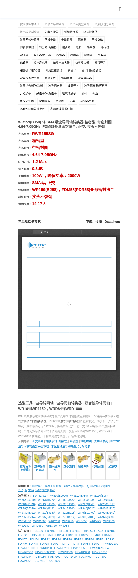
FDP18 (67, 539)
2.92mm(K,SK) (80, 486)
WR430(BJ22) (27, 512)
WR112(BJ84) (79, 495)
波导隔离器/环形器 (95, 85)
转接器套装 (87, 101)
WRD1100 (24, 521)
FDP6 (54, 543)
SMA (31, 490)
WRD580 (24, 525)
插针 (84, 93)
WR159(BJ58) (106, 499)
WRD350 (81, 521)
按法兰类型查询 (79, 24)
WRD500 (109, 521)
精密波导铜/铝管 (30, 70)
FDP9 (95, 543)
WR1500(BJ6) (86, 499)
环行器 (105, 47)
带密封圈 (86, 441)
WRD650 (37, 525)
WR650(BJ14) (27, 517)
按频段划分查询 (104, 24)
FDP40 (22, 543)
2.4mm (66, 486)
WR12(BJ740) (27, 499)
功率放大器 (82, 62)
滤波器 (24, 55)
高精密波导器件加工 (62, 108)
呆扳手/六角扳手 (46, 93)
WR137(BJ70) (47, 499)
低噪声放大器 (61, 62)
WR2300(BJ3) (106, 504)
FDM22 (83, 535)
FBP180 (110, 530)
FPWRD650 (82, 552)
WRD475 (95, 521)
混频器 (88, 55)
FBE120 (38, 530)
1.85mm (56, 486)
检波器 (61, 55)
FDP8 (75, 543)
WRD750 (51, 525)
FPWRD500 (25, 552)
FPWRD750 (99, 552)
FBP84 (59, 535)
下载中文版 (94, 221)
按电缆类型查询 (30, 31)
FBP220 (23, 535)
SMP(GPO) (42, 490)
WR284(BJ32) (47, 508)
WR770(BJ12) (66, 517)
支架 (72, 101)
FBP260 (36, 535)
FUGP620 (24, 560)
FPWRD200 (44, 548)
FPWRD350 (78, 548)
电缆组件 (66, 39)
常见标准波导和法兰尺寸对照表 (70, 446)
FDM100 (71, 535)
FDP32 (110, 539)
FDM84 (34, 539)
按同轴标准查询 (30, 24)
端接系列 (51, 441)
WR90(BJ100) (86, 517)
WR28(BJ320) (27, 508)
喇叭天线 (50, 78)
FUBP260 (54, 556)
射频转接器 (71, 31)
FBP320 (48, 535)
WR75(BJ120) (47, 517)
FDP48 (33, 543)
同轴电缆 (50, 39)
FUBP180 (40, 556)
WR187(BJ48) (27, 504)
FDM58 (106, 535)
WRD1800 (39, 521)
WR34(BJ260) (66, 508)
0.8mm (36, 486)
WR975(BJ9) (106, 517)
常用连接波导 (54, 70)
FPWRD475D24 (99, 548)
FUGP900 (54, 560)
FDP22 (78, 539)
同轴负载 (97, 39)
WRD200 (54, 521)
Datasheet (112, 221)
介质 (95, 93)
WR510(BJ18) (66, 512)
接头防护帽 (27, 101)
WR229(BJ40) (86, 504)
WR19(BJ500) (47, 504)
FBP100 (50, 530)
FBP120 (63, 530)
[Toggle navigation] (120, 9)
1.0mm (45, 486)
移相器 (74, 55)
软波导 (72, 70)
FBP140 (75, 530)
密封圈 (60, 101)
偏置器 (24, 62)
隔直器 (82, 39)
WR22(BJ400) (66, 504)
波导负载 (66, 78)
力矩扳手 (25, 93)
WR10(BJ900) (59, 495)
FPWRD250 (61, 548)
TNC (52, 490)
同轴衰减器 (27, 47)
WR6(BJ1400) (86, 512)
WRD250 (68, 521)
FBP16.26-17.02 (92, 530)
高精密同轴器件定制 (32, 108)
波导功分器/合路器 (31, 85)
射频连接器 (52, 31)
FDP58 (44, 543)
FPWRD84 (25, 556)
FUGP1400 (70, 556)
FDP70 (65, 543)
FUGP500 (100, 556)
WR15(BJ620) (66, 499)
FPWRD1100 (110, 543)
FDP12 (45, 539)
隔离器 (91, 47)
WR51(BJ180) (47, 512)
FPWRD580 (65, 552)
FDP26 (89, 539)
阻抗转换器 (90, 31)
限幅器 (102, 55)
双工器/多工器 (42, 55)
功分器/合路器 (48, 47)
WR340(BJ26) (86, 508)
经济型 (74, 441)
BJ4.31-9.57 (40, 495)
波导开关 (73, 85)
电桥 (78, 47)
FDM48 (95, 535)
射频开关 (100, 62)
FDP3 (99, 539)
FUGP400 (85, 556)
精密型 (63, 441)
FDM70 (22, 539)
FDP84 (85, 543)
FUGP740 (39, 560)
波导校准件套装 (30, 78)
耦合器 (66, 47)
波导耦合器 (55, 85)
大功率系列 (101, 441)
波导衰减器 (85, 78)
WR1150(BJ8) (99, 495)
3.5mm (94, 486)
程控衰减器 (41, 62)
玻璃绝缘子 (69, 93)
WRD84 (64, 525)
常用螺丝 (44, 101)
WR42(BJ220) (106, 508)
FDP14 (56, 539)
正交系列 (37, 441)
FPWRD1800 (26, 548)
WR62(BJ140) (106, 512)
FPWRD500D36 (45, 552)
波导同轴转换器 (30, 39)
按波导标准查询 (54, 24)
